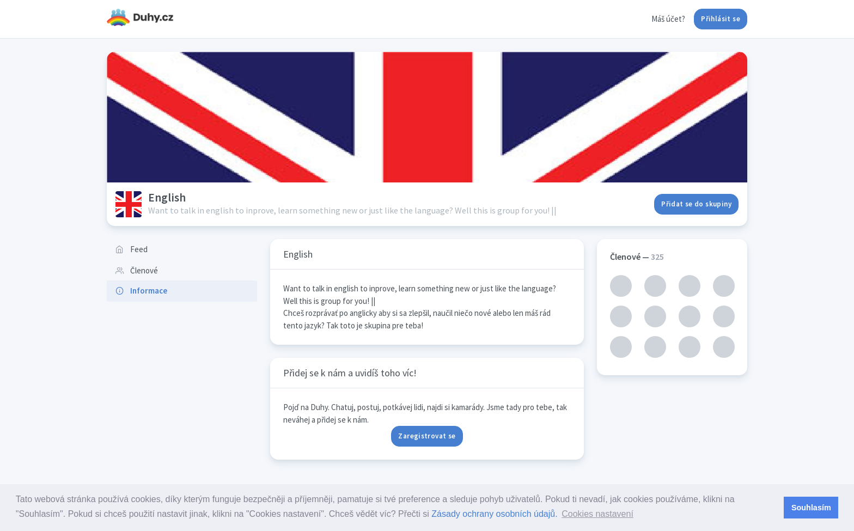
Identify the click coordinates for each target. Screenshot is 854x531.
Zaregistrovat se (426, 436)
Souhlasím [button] (811, 507)
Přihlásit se (720, 18)
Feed (131, 249)
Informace (141, 290)
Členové (136, 270)
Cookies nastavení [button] (597, 513)
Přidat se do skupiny (696, 204)
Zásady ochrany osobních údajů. (494, 513)
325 (657, 256)
